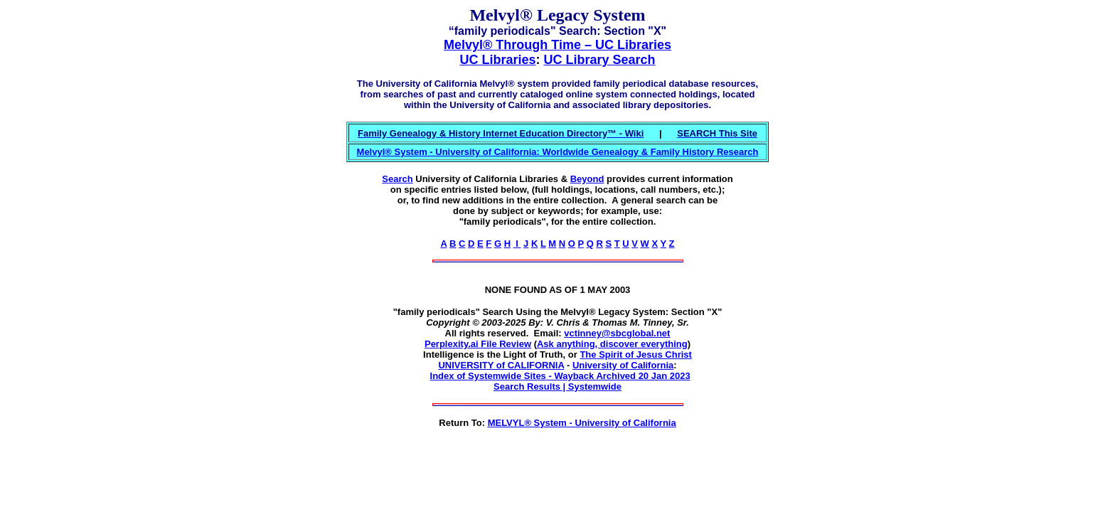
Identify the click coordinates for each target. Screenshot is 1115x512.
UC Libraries (497, 60)
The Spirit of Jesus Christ (635, 354)
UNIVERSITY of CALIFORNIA (501, 365)
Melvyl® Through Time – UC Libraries (557, 45)
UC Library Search (599, 60)
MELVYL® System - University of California (582, 422)
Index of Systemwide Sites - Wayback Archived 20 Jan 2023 (560, 375)
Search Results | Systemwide (557, 386)
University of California (622, 365)
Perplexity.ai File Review (478, 343)
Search (397, 179)
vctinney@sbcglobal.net (617, 333)
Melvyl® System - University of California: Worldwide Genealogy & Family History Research (558, 151)
